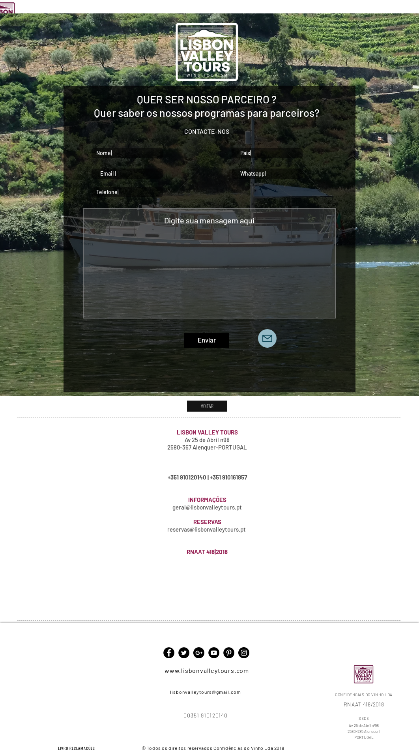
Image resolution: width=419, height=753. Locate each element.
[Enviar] (206, 340)
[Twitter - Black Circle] (183, 652)
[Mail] (267, 338)
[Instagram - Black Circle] (243, 652)
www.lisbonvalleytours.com (207, 670)
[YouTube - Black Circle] (213, 652)
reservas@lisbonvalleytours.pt (206, 529)
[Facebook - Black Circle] (168, 652)
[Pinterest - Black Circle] (228, 652)
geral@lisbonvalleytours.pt (207, 507)
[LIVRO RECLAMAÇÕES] (77, 748)
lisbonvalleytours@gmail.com (205, 692)
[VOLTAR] (207, 406)
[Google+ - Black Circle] (198, 652)
